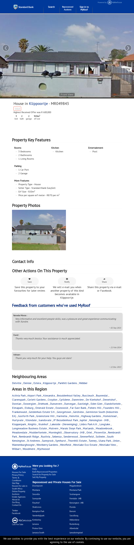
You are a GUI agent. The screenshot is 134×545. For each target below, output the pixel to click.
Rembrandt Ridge (29, 436)
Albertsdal (74, 528)
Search (51, 6)
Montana (36, 490)
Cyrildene (64, 399)
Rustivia (45, 436)
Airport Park (34, 395)
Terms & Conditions (16, 479)
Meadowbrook (104, 428)
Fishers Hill (94, 408)
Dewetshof (109, 399)
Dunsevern (56, 403)
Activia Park (19, 395)
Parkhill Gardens (67, 383)
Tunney (92, 440)
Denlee (27, 383)
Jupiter (83, 420)
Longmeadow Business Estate (29, 428)
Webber (83, 383)
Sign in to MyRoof (84, 8)
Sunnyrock (47, 440)
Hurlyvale (17, 420)
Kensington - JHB (99, 420)
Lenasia (35, 524)
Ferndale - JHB (75, 498)
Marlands (88, 428)
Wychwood (43, 449)
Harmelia (62, 416)
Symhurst (60, 440)
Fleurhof (36, 503)
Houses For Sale (19, 472)
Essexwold (61, 408)
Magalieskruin (75, 485)
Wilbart (16, 449)
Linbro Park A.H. (88, 424)
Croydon (52, 399)
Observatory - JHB (74, 432)
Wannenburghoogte (23, 444)
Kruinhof (43, 424)
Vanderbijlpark (38, 515)
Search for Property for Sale (44, 474)
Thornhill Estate (77, 440)
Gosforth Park (26, 416)
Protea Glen (37, 528)
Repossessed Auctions (67, 8)
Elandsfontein (112, 403)
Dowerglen (29, 403)
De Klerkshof (93, 399)
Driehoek (43, 403)
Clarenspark (18, 399)
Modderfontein (38, 432)
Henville (74, 416)
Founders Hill (111, 408)
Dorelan (16, 403)
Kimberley (36, 520)
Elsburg (29, 408)
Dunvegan (70, 403)
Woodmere (29, 449)
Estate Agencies (19, 497)
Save (30, 280)
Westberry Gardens (47, 444)
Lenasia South (38, 532)
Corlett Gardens (36, 399)
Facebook (16, 513)
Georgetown (64, 412)
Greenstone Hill (45, 416)
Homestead (110, 416)
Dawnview (78, 399)
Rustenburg (74, 524)
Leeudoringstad (76, 532)
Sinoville (36, 494)
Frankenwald (19, 412)
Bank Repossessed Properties (44, 472)
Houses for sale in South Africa (19, 487)
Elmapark (17, 408)
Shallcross (36, 507)
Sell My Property (39, 477)
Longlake (105, 424)
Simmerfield (87, 436)
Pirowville (100, 432)
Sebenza (57, 436)
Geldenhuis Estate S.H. (42, 412)
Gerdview (78, 412)
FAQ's (34, 469)
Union (116, 440)
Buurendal (102, 395)
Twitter (15, 510)
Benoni (73, 511)
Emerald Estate (44, 408)
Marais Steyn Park (70, 428)
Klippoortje (38, 103)
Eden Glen (96, 403)
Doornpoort (37, 485)
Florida (73, 507)
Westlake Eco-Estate (85, 444)
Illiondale (31, 420)
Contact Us (16, 505)
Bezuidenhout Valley (68, 395)
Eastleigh (83, 403)
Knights (32, 424)
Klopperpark (19, 424)
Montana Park (75, 490)
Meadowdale (19, 432)
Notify (67, 280)
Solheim (100, 436)
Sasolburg (74, 515)
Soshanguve (75, 494)
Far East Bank (78, 408)
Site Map (15, 483)
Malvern (53, 428)
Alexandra (49, 395)
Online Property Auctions (18, 492)
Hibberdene (74, 520)
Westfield (65, 444)
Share (104, 280)
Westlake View (107, 444)
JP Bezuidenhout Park (65, 420)
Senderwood (71, 436)
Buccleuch (88, 395)
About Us (16, 499)
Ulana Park (104, 440)
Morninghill (55, 432)
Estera (37, 383)
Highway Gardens (91, 416)
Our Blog (16, 502)
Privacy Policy (18, 475)
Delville (16, 383)
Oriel (89, 432)
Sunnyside (36, 498)
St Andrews (33, 440)
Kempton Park (38, 511)
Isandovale (45, 420)
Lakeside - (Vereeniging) (63, 424)
